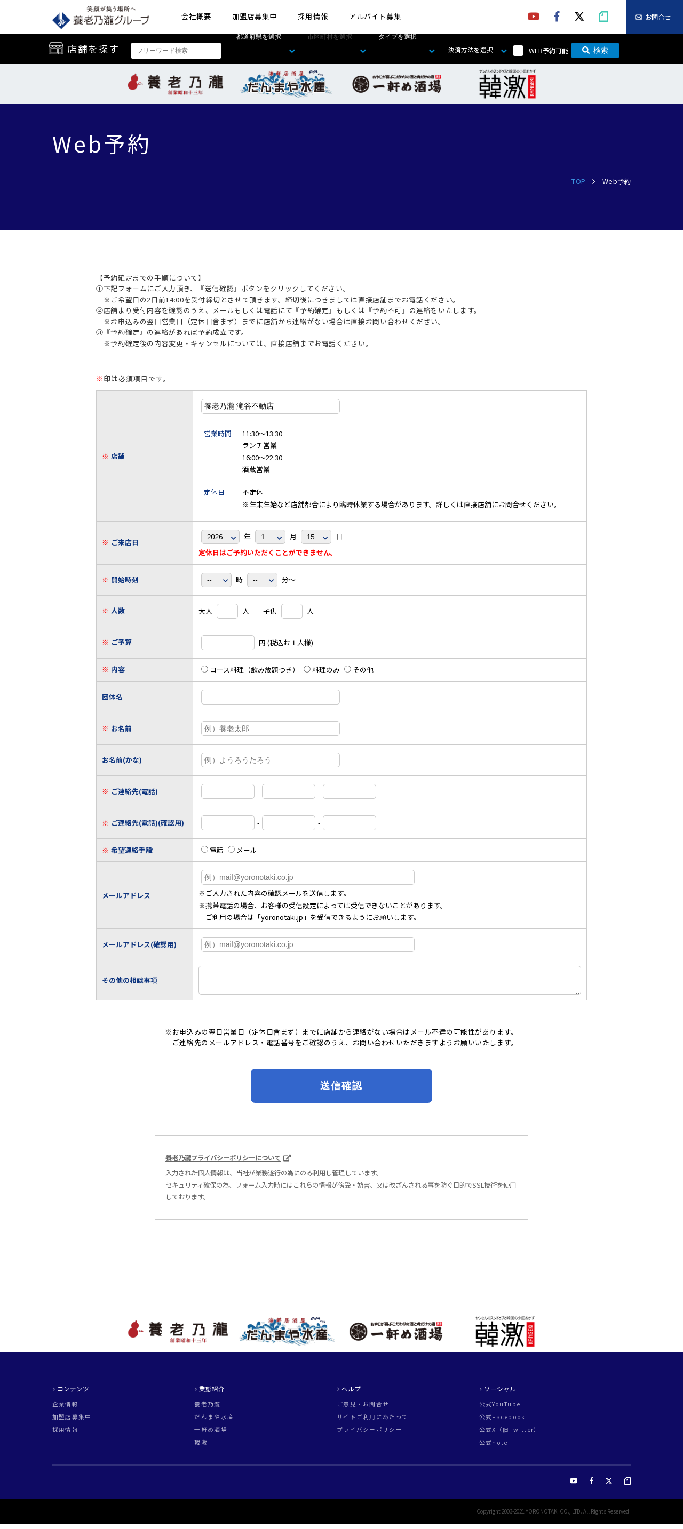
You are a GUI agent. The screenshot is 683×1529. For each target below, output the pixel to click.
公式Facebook (502, 1422)
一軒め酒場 (210, 1435)
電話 (212, 850)
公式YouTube (500, 1409)
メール (242, 850)
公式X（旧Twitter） (510, 1435)
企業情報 (65, 1409)
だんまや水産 (214, 1422)
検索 (595, 50)
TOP (578, 181)
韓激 (201, 1448)
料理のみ (322, 670)
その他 (359, 670)
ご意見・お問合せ (363, 1409)
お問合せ (658, 17)
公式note (493, 1448)
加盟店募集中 (254, 16)
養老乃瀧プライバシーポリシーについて (223, 1162)
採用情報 (313, 16)
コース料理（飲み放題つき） (250, 670)
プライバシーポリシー (369, 1435)
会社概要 (196, 16)
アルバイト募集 (375, 16)
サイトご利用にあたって (372, 1422)
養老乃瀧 (207, 1409)
